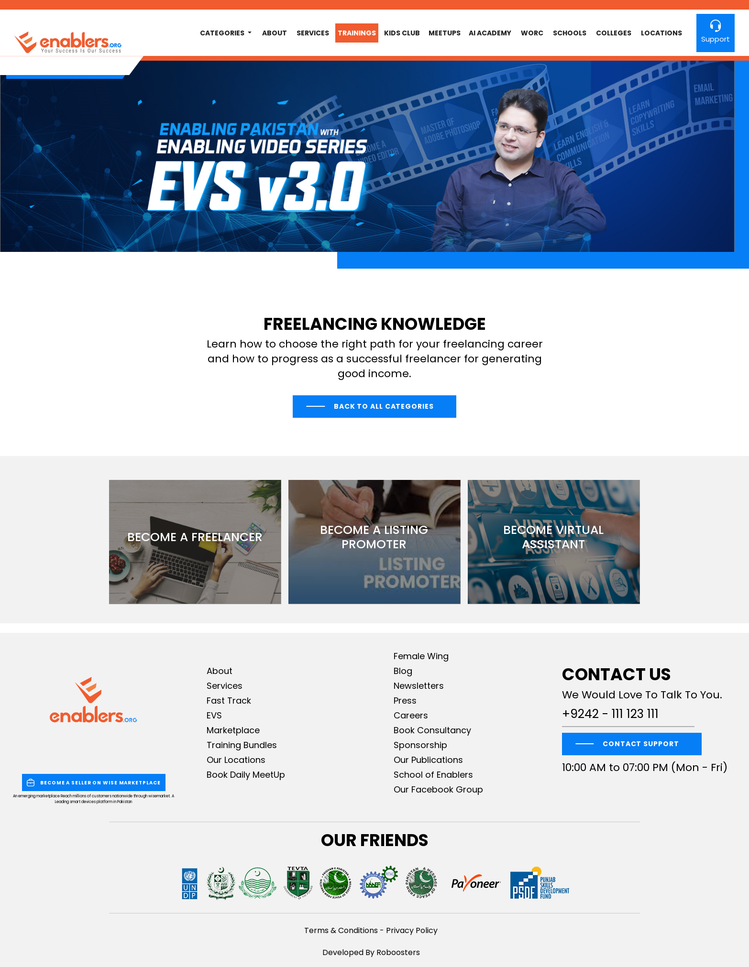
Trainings (357, 33)
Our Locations (236, 760)
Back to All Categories (384, 406)
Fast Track (229, 700)
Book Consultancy (432, 730)
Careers (411, 715)
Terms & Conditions (341, 930)
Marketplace (233, 730)
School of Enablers (433, 775)
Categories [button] (223, 33)
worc (532, 33)
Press (405, 700)
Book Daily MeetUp (246, 775)
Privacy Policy (412, 930)
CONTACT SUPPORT (641, 744)
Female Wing (421, 656)
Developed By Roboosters (371, 952)
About (274, 33)
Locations (661, 33)
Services (313, 33)
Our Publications (428, 760)
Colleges (613, 33)
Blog (403, 671)
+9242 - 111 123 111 (610, 714)
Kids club (402, 33)
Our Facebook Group (438, 789)
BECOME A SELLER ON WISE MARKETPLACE (94, 782)
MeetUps (445, 33)
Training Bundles (242, 745)
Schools (569, 33)
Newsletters (419, 686)
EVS (214, 715)
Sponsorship (420, 745)
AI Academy (490, 33)
